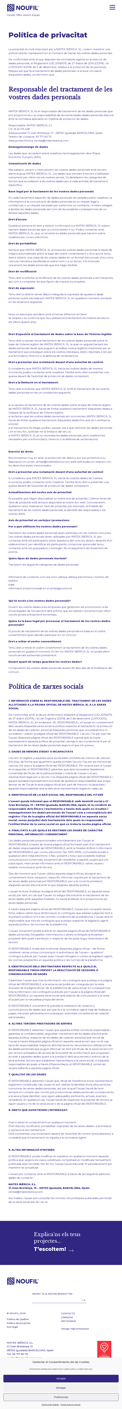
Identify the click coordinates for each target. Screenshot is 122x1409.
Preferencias (61, 1397)
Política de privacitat (71, 1404)
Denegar (61, 1387)
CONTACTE (68, 1313)
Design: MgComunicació (75, 1328)
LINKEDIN (67, 1317)
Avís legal (12, 1326)
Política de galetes (50, 1404)
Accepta (60, 1378)
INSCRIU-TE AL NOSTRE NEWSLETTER (52, 1294)
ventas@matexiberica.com (51, 140)
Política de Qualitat (18, 1319)
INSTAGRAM (68, 1321)
